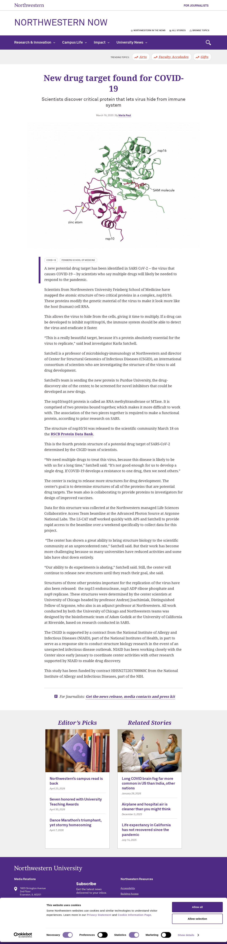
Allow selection (197, 920)
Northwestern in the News (149, 31)
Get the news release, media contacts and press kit (130, 696)
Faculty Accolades (174, 57)
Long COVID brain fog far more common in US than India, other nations (148, 783)
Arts (143, 57)
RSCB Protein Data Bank (72, 434)
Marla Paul (124, 115)
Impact (101, 42)
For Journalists (196, 5)
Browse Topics (200, 31)
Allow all (197, 909)
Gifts (204, 57)
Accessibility (128, 888)
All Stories (179, 31)
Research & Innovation (34, 42)
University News (132, 42)
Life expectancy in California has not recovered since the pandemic (146, 830)
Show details (186, 937)
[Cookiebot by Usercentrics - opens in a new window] (22, 937)
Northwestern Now (60, 23)
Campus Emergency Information (139, 899)
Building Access (130, 894)
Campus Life (74, 42)
